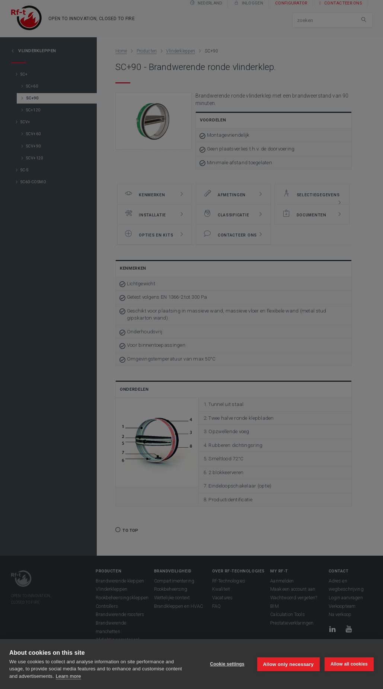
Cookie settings (227, 664)
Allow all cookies (349, 664)
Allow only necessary (288, 664)
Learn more (68, 676)
